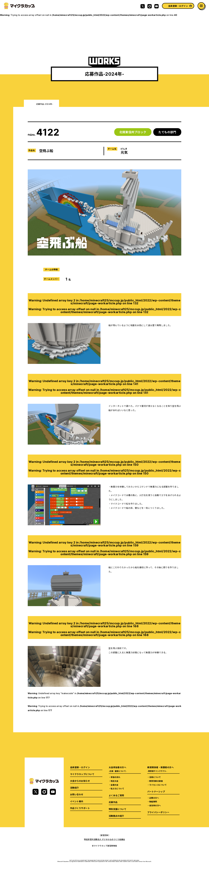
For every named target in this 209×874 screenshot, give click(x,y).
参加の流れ (115, 777)
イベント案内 (76, 801)
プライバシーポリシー (158, 812)
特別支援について (117, 809)
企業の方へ (154, 797)
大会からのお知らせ (80, 780)
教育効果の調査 (156, 781)
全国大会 (114, 784)
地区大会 (114, 781)
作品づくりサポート (80, 808)
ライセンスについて (158, 784)
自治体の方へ (155, 805)
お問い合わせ (76, 794)
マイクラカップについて (82, 774)
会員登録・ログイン (178, 5)
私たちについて (117, 788)
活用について (155, 777)
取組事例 (153, 801)
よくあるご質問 (116, 795)
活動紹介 (74, 787)
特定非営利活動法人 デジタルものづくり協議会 (104, 839)
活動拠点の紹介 (116, 815)
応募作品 (113, 802)
